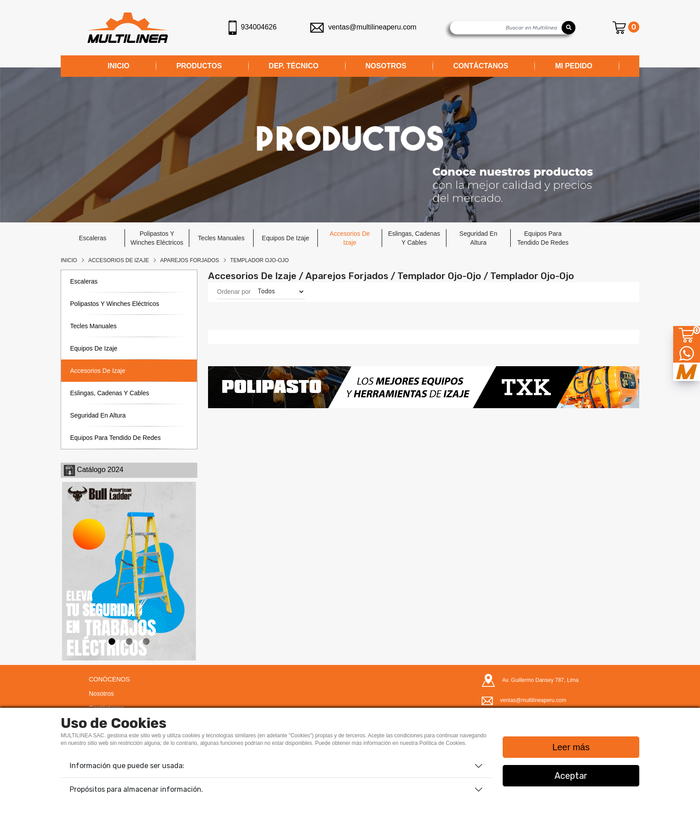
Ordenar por (233, 291)
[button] (240, 387)
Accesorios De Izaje (118, 260)
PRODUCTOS (199, 66)
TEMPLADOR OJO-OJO (259, 260)
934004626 (253, 28)
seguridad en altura (478, 238)
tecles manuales (221, 238)
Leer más (570, 747)
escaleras (92, 238)
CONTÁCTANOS (480, 66)
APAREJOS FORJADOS (189, 260)
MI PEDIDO (573, 66)
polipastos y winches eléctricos (156, 238)
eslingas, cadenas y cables (414, 238)
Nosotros (101, 693)
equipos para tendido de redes (542, 238)
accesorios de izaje (349, 238)
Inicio (69, 260)
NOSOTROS (386, 66)
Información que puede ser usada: (127, 765)
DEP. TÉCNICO (294, 66)
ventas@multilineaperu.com (363, 27)
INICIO (118, 66)
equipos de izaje (285, 238)
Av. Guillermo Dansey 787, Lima (540, 680)
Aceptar (571, 775)
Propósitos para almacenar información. (136, 789)
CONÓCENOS (109, 679)
